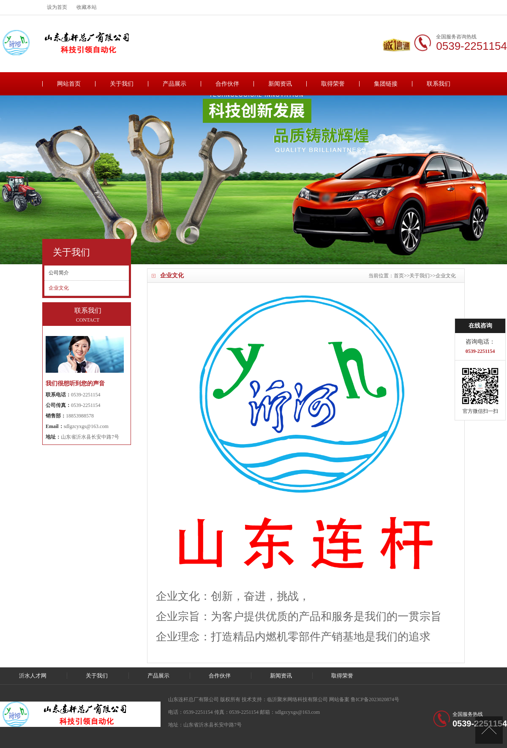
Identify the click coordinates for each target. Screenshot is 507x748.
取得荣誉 (333, 84)
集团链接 (386, 84)
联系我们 (438, 84)
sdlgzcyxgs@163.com (86, 426)
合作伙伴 (227, 84)
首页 (399, 276)
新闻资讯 (280, 84)
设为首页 (57, 7)
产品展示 (174, 84)
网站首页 (69, 84)
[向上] (489, 730)
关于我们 (122, 84)
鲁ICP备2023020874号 (375, 699)
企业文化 (446, 276)
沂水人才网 (32, 675)
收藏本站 (86, 7)
